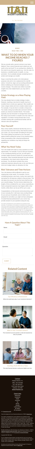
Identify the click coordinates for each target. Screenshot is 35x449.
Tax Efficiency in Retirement (17, 297)
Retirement (17, 395)
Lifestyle (17, 405)
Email (5, 237)
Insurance (17, 400)
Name (5, 227)
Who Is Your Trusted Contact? (17, 330)
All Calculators (17, 410)
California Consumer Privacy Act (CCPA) (9, 431)
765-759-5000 (17, 20)
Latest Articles (17, 406)
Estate (17, 398)
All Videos (17, 408)
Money (17, 403)
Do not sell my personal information (21, 432)
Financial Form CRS (7, 411)
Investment (17, 397)
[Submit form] (6, 261)
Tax (17, 402)
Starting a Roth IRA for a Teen (17, 366)
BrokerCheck (29, 414)
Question (5, 246)
